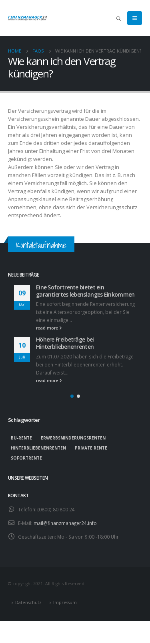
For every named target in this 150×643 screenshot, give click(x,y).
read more (49, 328)
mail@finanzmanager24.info (65, 523)
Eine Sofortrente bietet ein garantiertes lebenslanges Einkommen (85, 290)
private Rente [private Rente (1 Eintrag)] (91, 448)
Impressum (65, 602)
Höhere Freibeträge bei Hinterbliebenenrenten (65, 343)
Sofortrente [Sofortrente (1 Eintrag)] (26, 458)
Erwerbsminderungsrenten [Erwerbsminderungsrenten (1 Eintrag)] (73, 438)
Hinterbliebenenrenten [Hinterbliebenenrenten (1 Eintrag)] (38, 448)
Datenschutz (28, 602)
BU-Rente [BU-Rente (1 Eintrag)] (21, 438)
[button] (72, 396)
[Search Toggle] (118, 18)
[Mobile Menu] (134, 18)
